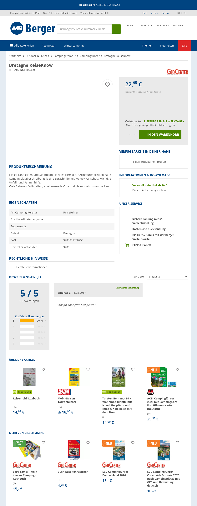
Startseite (15, 56)
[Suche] (84, 29)
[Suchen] (116, 29)
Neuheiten (167, 45)
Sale (184, 45)
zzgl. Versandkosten (152, 91)
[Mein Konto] (163, 28)
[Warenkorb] (179, 28)
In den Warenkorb (160, 135)
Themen (147, 45)
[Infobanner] (99, 5)
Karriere (154, 13)
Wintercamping (74, 45)
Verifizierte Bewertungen (29, 316)
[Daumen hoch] (59, 311)
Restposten (49, 45)
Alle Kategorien (24, 45)
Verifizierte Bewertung (127, 287)
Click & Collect (141, 245)
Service (166, 13)
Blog (144, 13)
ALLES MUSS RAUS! (108, 5)
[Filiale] (130, 28)
